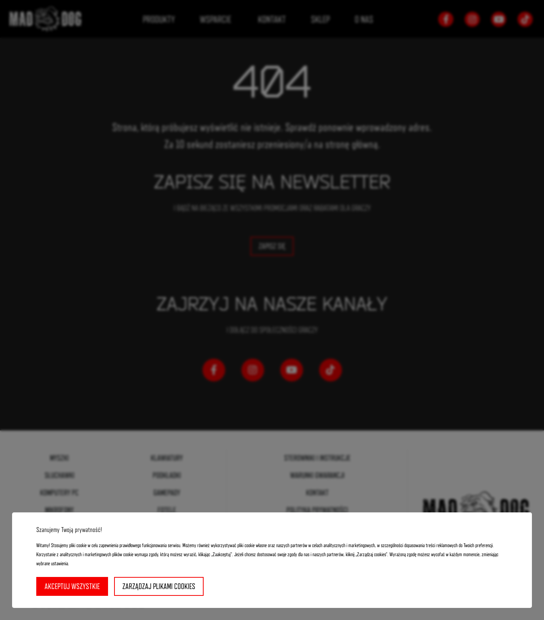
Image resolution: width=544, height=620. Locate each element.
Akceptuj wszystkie (72, 586)
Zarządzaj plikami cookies (158, 586)
